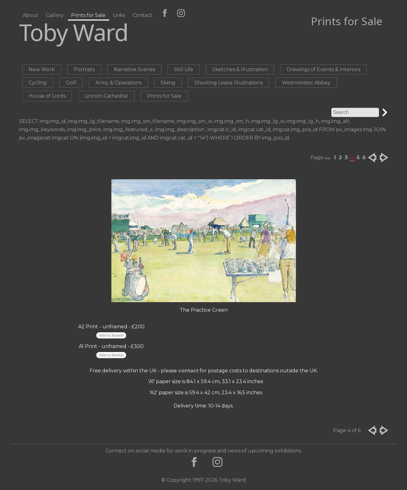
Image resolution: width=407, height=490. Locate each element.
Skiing (168, 83)
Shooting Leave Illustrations (228, 83)
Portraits (84, 69)
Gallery (55, 15)
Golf (71, 83)
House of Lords (47, 96)
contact (188, 371)
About (30, 15)
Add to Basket (111, 335)
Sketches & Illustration (240, 69)
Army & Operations (118, 83)
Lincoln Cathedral (106, 96)
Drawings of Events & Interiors (323, 69)
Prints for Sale (88, 15)
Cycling (38, 83)
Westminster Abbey (306, 83)
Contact (142, 15)
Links (119, 15)
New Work (42, 69)
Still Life (183, 69)
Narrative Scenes (134, 69)
